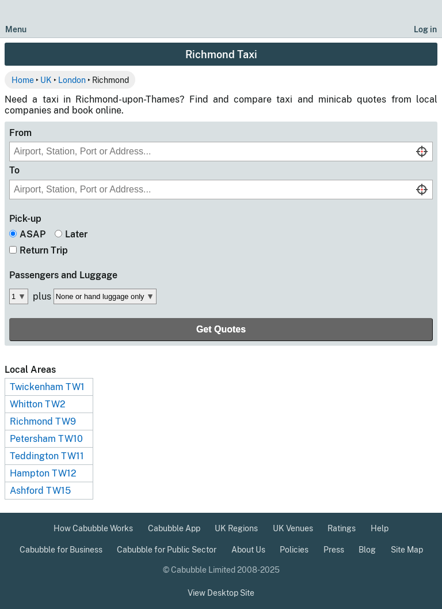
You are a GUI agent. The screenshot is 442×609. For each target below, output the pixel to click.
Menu (15, 29)
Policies (294, 549)
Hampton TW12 (43, 473)
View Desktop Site (221, 592)
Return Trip (44, 250)
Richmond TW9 (43, 421)
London (72, 80)
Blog (367, 549)
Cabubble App (174, 528)
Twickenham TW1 (47, 386)
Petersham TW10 (46, 438)
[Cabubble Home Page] (221, 19)
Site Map (407, 549)
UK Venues (293, 528)
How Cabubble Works (93, 528)
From (20, 132)
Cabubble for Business (61, 549)
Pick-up (25, 218)
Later (76, 234)
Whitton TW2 (38, 404)
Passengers (63, 275)
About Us (248, 549)
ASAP (32, 234)
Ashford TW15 (40, 490)
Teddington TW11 (47, 456)
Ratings (341, 528)
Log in (425, 29)
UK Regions (236, 528)
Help (379, 528)
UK (46, 80)
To (14, 170)
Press (333, 549)
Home (23, 80)
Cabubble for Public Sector (166, 549)
